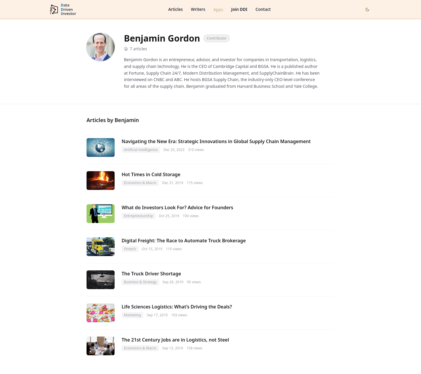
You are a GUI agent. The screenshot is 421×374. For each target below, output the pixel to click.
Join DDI (239, 9)
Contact (263, 9)
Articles (175, 9)
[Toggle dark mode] (367, 9)
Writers (198, 9)
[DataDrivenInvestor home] (62, 9)
